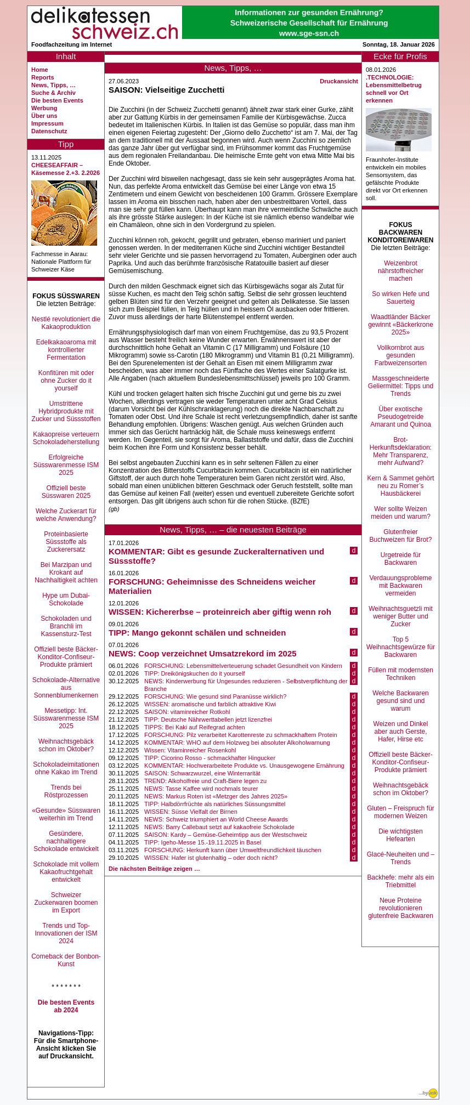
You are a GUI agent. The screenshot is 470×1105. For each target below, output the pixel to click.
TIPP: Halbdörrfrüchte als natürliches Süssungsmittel (214, 804)
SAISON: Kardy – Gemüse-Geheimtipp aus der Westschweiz (225, 834)
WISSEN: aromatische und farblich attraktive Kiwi (210, 704)
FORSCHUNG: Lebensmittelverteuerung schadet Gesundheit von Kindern (243, 665)
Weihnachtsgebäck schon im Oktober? (66, 745)
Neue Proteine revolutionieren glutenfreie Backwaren (400, 908)
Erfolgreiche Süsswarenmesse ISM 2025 (66, 465)
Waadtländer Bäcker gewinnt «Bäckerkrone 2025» (400, 324)
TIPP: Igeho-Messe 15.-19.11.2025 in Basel (202, 842)
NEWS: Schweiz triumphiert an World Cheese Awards (216, 819)
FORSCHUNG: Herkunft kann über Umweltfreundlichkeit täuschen (232, 850)
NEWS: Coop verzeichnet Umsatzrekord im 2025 (203, 653)
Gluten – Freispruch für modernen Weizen (400, 812)
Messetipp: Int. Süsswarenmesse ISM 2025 (66, 718)
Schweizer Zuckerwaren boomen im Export (66, 902)
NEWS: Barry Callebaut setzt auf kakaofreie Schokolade (219, 827)
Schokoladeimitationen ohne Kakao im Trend (66, 768)
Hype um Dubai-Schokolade (66, 599)
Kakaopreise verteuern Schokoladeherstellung (66, 438)
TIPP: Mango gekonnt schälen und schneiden (197, 632)
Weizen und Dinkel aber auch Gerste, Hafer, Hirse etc (400, 731)
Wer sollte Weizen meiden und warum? (401, 512)
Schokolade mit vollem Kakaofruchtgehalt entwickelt (66, 871)
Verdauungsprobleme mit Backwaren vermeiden (400, 585)
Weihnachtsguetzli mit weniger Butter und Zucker (401, 616)
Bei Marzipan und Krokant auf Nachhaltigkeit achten (66, 572)
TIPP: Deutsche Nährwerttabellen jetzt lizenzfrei (208, 719)
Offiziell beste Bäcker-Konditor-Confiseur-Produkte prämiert (66, 656)
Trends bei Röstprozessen (66, 791)
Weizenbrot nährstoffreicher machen (400, 270)
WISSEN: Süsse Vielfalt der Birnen (190, 811)
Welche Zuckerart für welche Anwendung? (66, 515)
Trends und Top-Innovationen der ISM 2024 (66, 933)
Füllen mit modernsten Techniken (400, 674)
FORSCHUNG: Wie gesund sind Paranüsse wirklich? (215, 696)
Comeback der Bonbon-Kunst (66, 960)
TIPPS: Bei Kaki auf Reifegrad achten (194, 727)
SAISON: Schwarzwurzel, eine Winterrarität (202, 773)
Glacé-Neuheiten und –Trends (400, 858)
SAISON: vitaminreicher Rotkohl (187, 712)
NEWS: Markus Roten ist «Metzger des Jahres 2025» (215, 796)
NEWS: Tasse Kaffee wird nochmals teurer (201, 788)
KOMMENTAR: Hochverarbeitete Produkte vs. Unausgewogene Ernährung (244, 765)
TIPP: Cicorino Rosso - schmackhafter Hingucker (209, 758)
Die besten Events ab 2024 (66, 1006)
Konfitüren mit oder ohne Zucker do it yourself (66, 380)
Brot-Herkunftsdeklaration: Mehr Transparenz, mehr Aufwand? (401, 451)
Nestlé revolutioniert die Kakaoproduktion (66, 323)
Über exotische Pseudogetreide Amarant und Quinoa (400, 416)
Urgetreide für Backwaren (401, 558)
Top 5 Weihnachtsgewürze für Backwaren (400, 647)
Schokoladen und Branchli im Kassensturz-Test (66, 626)
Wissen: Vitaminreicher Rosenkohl (190, 750)
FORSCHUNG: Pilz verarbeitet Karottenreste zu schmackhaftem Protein (240, 735)
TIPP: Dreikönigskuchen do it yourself (194, 673)
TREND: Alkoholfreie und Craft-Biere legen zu (205, 781)
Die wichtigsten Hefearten (400, 835)
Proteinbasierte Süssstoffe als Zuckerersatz (66, 541)
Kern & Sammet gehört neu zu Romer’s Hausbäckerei (400, 485)
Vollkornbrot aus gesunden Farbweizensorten (401, 355)
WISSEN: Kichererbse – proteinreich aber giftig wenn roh (220, 611)
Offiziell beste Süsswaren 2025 (66, 492)
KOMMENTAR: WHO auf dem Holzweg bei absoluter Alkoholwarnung (237, 742)
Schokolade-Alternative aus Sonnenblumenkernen (66, 687)
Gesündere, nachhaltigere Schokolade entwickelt (66, 841)
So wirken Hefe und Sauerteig (400, 297)
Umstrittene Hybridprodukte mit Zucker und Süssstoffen (66, 411)
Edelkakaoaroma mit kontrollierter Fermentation (66, 349)
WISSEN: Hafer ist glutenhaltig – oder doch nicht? (211, 857)
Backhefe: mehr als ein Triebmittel (400, 881)
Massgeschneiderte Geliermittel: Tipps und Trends (400, 386)
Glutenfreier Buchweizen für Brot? (400, 535)
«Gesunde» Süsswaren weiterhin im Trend (66, 814)
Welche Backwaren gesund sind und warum (400, 700)
